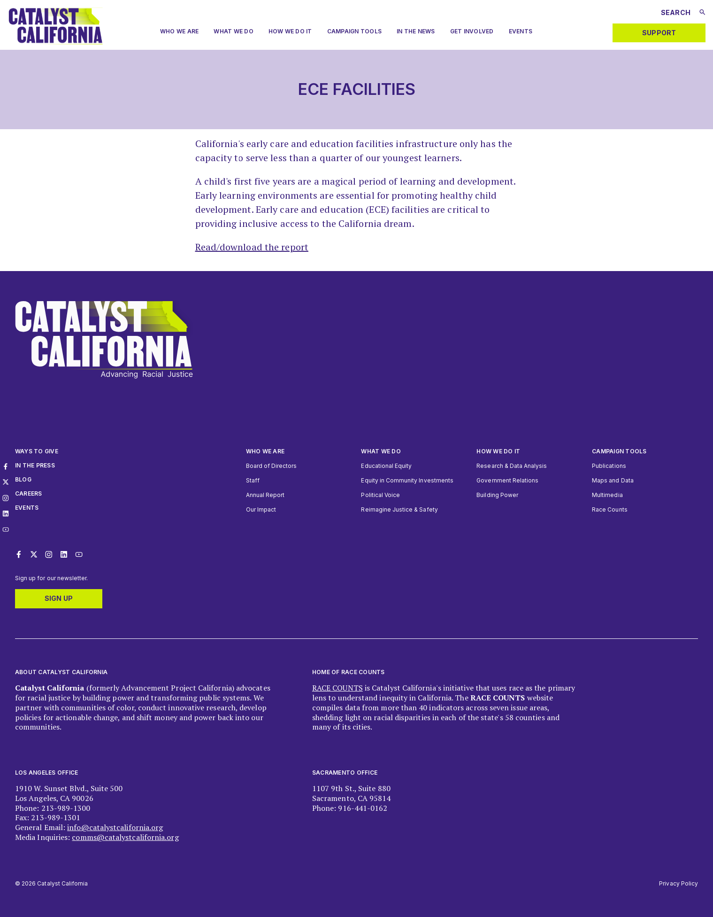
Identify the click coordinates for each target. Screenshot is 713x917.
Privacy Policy (678, 883)
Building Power (497, 494)
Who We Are (265, 451)
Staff (253, 480)
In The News (416, 31)
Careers (28, 493)
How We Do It (290, 31)
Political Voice (380, 494)
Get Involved (472, 31)
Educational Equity (386, 465)
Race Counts (610, 509)
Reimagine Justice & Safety (399, 509)
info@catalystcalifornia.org (115, 827)
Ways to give (36, 451)
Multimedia (607, 494)
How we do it (498, 451)
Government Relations (507, 480)
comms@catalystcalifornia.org (125, 837)
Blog (23, 479)
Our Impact (261, 509)
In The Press (35, 465)
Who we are (179, 31)
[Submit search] (702, 12)
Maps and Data (613, 480)
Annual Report (265, 494)
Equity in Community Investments (407, 480)
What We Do (233, 31)
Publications (609, 465)
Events (520, 31)
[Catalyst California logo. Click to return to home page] (55, 42)
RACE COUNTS (337, 688)
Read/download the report (251, 247)
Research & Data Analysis (511, 465)
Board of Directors (271, 465)
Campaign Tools (354, 31)
